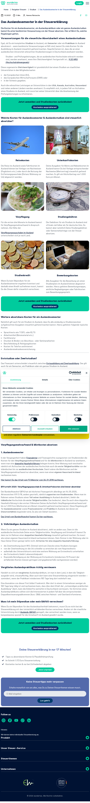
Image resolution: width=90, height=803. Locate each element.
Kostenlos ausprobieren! (45, 107)
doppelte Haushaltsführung (27, 463)
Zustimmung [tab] (15, 380)
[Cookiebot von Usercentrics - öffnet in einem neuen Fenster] (70, 373)
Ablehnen (16, 429)
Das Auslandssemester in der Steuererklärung (58, 9)
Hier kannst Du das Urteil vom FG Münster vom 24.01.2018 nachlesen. (32, 480)
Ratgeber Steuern (19, 9)
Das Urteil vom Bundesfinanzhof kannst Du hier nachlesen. (27, 516)
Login (79, 3)
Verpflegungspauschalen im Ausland (17, 232)
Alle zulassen (73, 429)
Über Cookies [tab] (74, 380)
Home (6, 9)
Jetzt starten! (45, 669)
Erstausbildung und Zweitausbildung (62, 363)
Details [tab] (45, 380)
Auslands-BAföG (28, 612)
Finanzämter (32, 458)
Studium (33, 9)
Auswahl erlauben (44, 429)
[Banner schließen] (86, 373)
